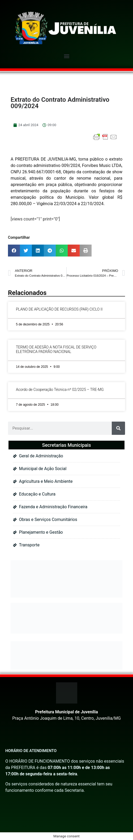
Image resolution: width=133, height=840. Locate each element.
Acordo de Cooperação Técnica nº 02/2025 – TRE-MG (60, 389)
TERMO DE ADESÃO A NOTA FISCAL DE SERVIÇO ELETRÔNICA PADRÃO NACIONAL (56, 349)
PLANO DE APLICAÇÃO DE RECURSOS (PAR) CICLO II (59, 309)
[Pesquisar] (118, 428)
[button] (66, 56)
